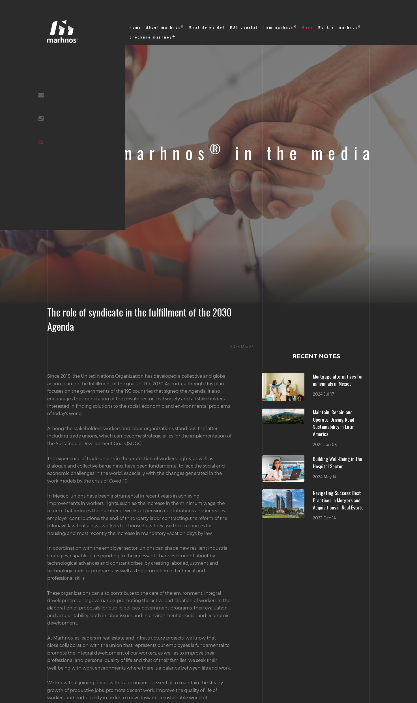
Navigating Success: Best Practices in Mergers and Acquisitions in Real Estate (338, 500)
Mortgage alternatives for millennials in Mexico (338, 380)
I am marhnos (280, 27)
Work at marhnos (339, 27)
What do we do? (207, 27)
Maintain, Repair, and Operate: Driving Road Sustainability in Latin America (333, 422)
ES (41, 142)
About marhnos (165, 27)
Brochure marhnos (153, 37)
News (307, 27)
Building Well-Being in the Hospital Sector (337, 462)
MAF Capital (244, 27)
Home (135, 27)
